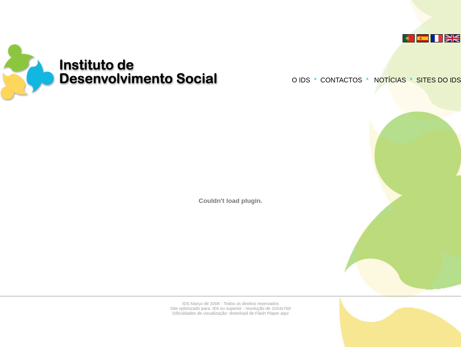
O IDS (301, 80)
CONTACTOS (342, 80)
